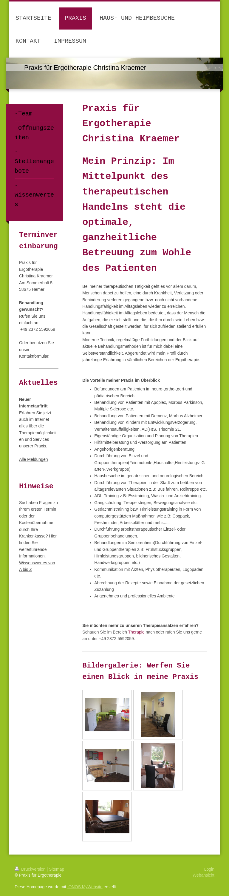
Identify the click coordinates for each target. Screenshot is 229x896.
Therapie (136, 632)
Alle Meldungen (33, 459)
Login (209, 869)
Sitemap (56, 869)
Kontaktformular (33, 356)
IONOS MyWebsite (85, 886)
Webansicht (203, 875)
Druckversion (31, 869)
